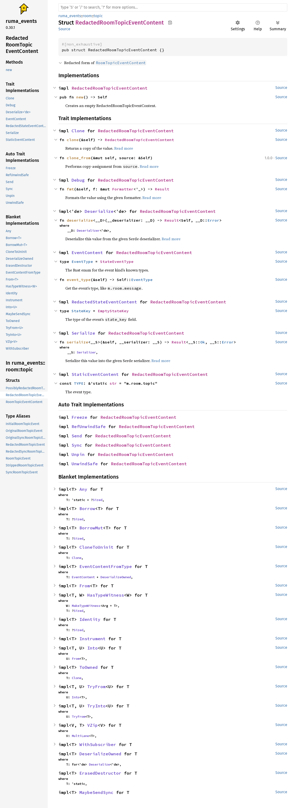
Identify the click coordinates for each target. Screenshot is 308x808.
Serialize (83, 333)
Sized (97, 500)
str (113, 383)
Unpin (78, 454)
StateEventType (116, 261)
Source (64, 29)
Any (83, 489)
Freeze (79, 417)
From (84, 585)
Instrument (92, 638)
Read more (123, 148)
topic (98, 16)
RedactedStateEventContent (104, 302)
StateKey (81, 310)
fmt (70, 189)
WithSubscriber (97, 744)
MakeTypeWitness (86, 605)
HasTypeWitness (105, 595)
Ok (202, 342)
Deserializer (88, 230)
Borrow (87, 508)
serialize (77, 342)
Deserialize (99, 211)
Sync (77, 445)
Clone (78, 130)
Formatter (122, 189)
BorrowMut (91, 528)
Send (77, 436)
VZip (92, 725)
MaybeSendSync (96, 792)
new (79, 97)
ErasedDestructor (100, 773)
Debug (78, 180)
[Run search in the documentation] (172, 7)
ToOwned (88, 667)
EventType (82, 261)
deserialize (80, 220)
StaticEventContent (95, 374)
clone (73, 139)
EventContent (87, 252)
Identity (89, 619)
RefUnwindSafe (89, 426)
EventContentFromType (105, 566)
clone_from (79, 157)
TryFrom (96, 686)
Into (92, 648)
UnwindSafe (85, 463)
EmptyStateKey (113, 310)
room (87, 16)
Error (213, 220)
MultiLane (80, 736)
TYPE (78, 383)
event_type (79, 279)
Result (162, 189)
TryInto (96, 706)
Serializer (86, 352)
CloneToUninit (96, 547)
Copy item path (170, 22)
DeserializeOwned (115, 577)
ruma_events (69, 16)
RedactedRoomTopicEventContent (110, 88)
